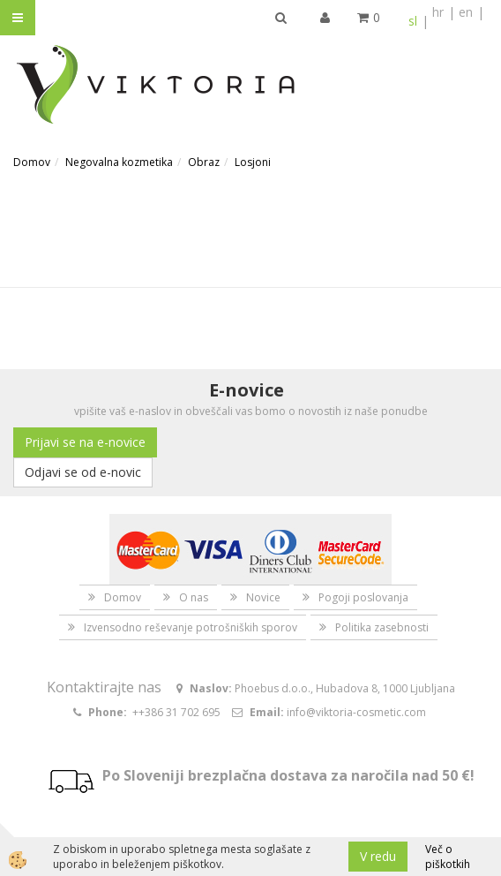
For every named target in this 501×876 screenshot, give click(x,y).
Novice (263, 597)
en (466, 12)
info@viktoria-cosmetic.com (356, 712)
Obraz (204, 162)
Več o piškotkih (447, 857)
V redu (378, 856)
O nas (193, 597)
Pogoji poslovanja (363, 597)
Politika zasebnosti (382, 627)
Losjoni (253, 162)
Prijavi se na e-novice (85, 442)
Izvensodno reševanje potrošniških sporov (190, 627)
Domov (31, 162)
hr (438, 12)
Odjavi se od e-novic (83, 472)
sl (412, 20)
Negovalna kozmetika (119, 162)
